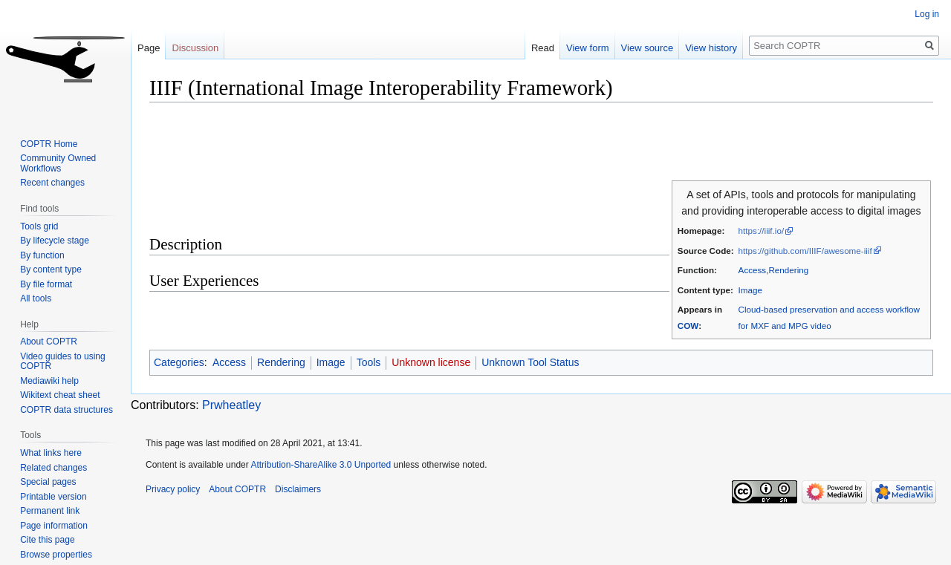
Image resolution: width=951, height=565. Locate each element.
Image (750, 290)
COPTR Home (48, 144)
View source (647, 47)
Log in (927, 14)
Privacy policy (173, 489)
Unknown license (431, 362)
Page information (54, 525)
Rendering (788, 270)
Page (148, 47)
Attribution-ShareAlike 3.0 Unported (320, 465)
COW (688, 325)
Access (753, 270)
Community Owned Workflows (58, 163)
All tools (35, 298)
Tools (369, 362)
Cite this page (47, 540)
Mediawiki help (49, 381)
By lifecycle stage (54, 240)
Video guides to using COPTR (63, 361)
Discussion (195, 47)
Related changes (53, 468)
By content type (51, 269)
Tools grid (39, 226)
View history (711, 47)
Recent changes (52, 182)
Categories (179, 362)
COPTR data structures (66, 410)
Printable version (53, 496)
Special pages (48, 482)
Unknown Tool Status (530, 362)
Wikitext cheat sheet (60, 395)
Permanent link (49, 511)
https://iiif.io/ (762, 230)
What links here (51, 453)
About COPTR (48, 341)
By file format (46, 284)
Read (542, 47)
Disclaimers (298, 489)
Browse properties (56, 554)
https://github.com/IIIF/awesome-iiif (805, 250)
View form (587, 47)
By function (42, 255)
